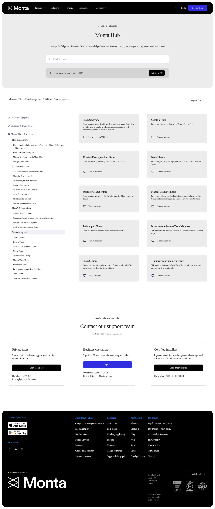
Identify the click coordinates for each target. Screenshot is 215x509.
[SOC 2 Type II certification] (177, 486)
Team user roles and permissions (25, 278)
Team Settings (18, 274)
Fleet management (20, 140)
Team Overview (19, 238)
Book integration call (178, 368)
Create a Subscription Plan (22, 213)
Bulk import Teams (20, 265)
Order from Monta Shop (22, 194)
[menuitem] (40, 7)
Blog (133, 434)
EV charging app (82, 429)
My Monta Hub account (22, 199)
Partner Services (82, 440)
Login (183, 8)
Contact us (135, 429)
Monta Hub (24, 99)
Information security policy (159, 429)
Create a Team (18, 242)
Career (133, 451)
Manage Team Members (22, 260)
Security (134, 445)
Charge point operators (84, 451)
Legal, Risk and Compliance (160, 423)
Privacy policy (154, 440)
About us (134, 423)
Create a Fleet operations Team (24, 247)
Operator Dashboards (21, 185)
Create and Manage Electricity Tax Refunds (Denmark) (33, 218)
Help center (12, 99)
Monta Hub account (20, 166)
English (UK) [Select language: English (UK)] (197, 100)
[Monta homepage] (18, 8)
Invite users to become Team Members (27, 269)
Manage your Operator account (24, 203)
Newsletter (111, 445)
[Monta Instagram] (16, 449)
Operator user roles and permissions (26, 190)
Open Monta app (36, 368)
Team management (62, 99)
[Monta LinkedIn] (22, 449)
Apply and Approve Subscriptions (25, 227)
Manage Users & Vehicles (41, 99)
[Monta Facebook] (10, 449)
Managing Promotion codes (23, 176)
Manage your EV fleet (21, 162)
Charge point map (114, 451)
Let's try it (157, 73)
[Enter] (48, 59)
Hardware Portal (82, 434)
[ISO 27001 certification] (202, 487)
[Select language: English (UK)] (174, 8)
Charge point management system (89, 423)
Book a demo (197, 8)
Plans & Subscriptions (21, 208)
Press (133, 440)
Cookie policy (154, 445)
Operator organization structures (25, 181)
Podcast (110, 440)
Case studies (112, 423)
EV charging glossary (116, 434)
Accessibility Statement (158, 434)
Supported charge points (117, 456)
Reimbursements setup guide (23, 153)
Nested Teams (18, 251)
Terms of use (153, 451)
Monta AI (79, 445)
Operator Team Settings (21, 256)
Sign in (107, 364)
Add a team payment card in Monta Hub (28, 172)
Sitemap (151, 456)
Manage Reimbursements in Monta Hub (28, 157)
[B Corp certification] (189, 486)
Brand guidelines (138, 456)
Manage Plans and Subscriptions (25, 222)
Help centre (112, 429)
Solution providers (83, 456)
